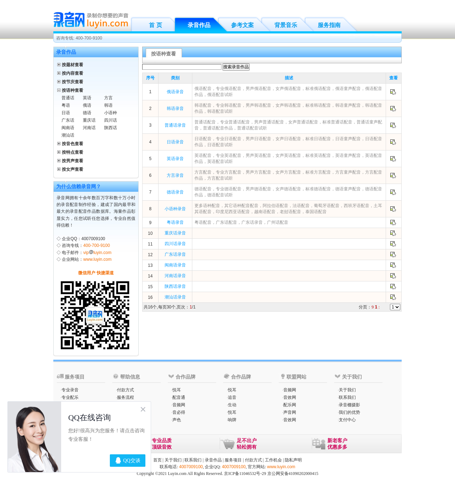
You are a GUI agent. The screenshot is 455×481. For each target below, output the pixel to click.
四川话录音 (175, 243)
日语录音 (175, 141)
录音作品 (199, 25)
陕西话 (110, 127)
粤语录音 (175, 222)
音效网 (289, 397)
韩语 (108, 105)
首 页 (155, 25)
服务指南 (329, 25)
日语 (65, 112)
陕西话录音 (175, 286)
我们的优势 (349, 412)
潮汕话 (67, 135)
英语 (87, 97)
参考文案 (242, 25)
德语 (87, 112)
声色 (176, 419)
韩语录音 (175, 108)
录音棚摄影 (349, 404)
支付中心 (347, 419)
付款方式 (125, 389)
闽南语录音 (175, 265)
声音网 (289, 412)
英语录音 (175, 158)
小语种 (110, 112)
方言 (108, 97)
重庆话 (89, 120)
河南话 (89, 127)
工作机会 (273, 460)
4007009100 (191, 466)
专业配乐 (70, 397)
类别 (175, 77)
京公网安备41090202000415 (292, 473)
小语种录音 (175, 208)
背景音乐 (285, 25)
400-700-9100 (96, 245)
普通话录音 (175, 125)
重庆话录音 (175, 233)
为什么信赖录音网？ (78, 186)
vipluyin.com (97, 252)
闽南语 (67, 127)
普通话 (67, 97)
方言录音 (175, 175)
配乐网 (289, 404)
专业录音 (70, 389)
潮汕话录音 (175, 297)
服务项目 (233, 460)
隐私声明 (293, 460)
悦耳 (176, 389)
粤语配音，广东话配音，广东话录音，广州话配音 (241, 222)
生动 (232, 404)
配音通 (178, 397)
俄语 (87, 105)
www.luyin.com (97, 259)
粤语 (65, 105)
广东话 (67, 120)
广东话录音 (175, 254)
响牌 (232, 419)
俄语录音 (175, 91)
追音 (232, 397)
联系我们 (347, 397)
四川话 (110, 120)
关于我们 (347, 389)
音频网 (178, 404)
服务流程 (125, 397)
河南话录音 (175, 275)
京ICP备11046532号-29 (245, 473)
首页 (157, 460)
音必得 (178, 412)
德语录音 (175, 192)
